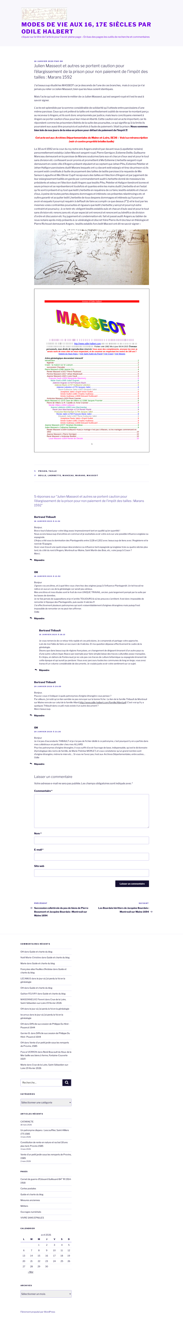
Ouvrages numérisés (30, 1211)
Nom (38, 833)
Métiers (24, 1206)
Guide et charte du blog (40, 951)
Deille (42, 475)
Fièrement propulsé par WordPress (37, 1311)
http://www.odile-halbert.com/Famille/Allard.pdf (102, 702)
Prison (42, 471)
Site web (39, 866)
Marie (23, 963)
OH (61, 61)
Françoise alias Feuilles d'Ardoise (36, 969)
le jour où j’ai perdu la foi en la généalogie (49, 1008)
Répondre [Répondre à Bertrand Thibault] (39, 560)
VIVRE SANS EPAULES (32, 1217)
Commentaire (43, 790)
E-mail (38, 849)
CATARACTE (27, 1121)
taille (53, 471)
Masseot (92, 475)
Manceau (68, 475)
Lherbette (54, 475)
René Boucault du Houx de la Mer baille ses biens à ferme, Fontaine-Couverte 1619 (45, 1055)
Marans (80, 475)
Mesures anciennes (30, 1200)
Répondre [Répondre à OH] (39, 618)
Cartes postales (28, 1188)
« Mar (30, 1272)
